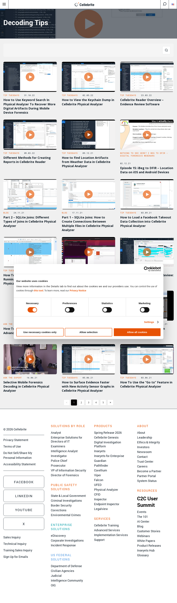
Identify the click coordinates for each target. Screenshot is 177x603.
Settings (149, 322)
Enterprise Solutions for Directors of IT (66, 439)
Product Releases (149, 546)
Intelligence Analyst (64, 451)
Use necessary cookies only (40, 332)
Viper (97, 475)
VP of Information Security (68, 470)
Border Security (61, 505)
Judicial (56, 576)
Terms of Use (12, 446)
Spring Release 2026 (108, 433)
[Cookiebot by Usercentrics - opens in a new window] (146, 268)
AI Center (143, 521)
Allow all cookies (137, 332)
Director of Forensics (65, 475)
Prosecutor (58, 465)
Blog (140, 526)
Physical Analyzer (106, 490)
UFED (98, 485)
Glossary (143, 555)
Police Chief (59, 461)
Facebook (24, 482)
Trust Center (145, 461)
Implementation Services (111, 535)
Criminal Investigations (66, 500)
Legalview (101, 509)
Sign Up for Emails (15, 557)
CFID (97, 494)
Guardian (100, 461)
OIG (53, 585)
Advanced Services (107, 530)
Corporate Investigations (67, 540)
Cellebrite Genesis (106, 437)
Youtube (24, 510)
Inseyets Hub (146, 550)
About (141, 433)
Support (99, 540)
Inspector (100, 499)
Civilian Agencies (62, 571)
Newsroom (144, 452)
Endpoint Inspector (106, 504)
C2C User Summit (147, 501)
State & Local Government (68, 496)
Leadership (144, 437)
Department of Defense (66, 566)
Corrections (58, 510)
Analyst (56, 433)
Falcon (98, 480)
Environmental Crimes (66, 515)
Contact (142, 457)
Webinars (143, 536)
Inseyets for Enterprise (109, 456)
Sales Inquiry (12, 537)
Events (141, 512)
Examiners (58, 446)
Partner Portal (146, 476)
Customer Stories (148, 531)
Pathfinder (101, 465)
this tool (38, 290)
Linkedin (24, 496)
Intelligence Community (67, 580)
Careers (142, 466)
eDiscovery (58, 536)
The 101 (142, 517)
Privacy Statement (15, 440)
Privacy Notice (78, 290)
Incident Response (63, 545)
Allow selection (88, 332)
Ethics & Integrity (148, 442)
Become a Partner (149, 471)
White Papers (146, 541)
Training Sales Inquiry (17, 550)
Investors (143, 447)
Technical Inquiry (14, 544)
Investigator (59, 456)
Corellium (100, 470)
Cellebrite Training (106, 525)
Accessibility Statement (19, 464)
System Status (147, 481)
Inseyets (99, 451)
